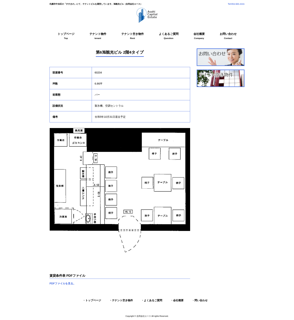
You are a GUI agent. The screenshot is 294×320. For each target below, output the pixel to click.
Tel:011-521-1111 (236, 4)
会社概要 (178, 300)
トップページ (93, 300)
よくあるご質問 (153, 300)
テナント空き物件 (122, 300)
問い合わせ (201, 300)
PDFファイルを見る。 (63, 283)
